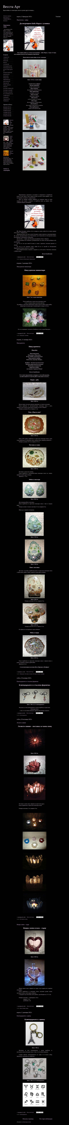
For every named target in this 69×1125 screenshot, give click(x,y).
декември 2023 (6, 108)
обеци (4, 86)
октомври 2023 (6, 112)
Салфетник (5, 95)
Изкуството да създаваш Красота (7, 18)
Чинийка (5, 100)
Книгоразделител (7, 67)
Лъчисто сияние (21, 722)
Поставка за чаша (36, 673)
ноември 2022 (6, 115)
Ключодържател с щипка (24, 1016)
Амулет (5, 58)
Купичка (5, 76)
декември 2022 (6, 114)
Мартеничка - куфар (22, 20)
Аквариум (5, 57)
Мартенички (32, 259)
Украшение (5, 99)
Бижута (5, 60)
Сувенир (26, 335)
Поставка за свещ (28, 673)
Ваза (21, 1008)
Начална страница (28, 1119)
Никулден (22, 335)
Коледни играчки (7, 72)
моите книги (6, 81)
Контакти (5, 20)
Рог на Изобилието (7, 93)
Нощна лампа (25, 1008)
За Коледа (5, 64)
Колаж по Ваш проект (24, 259)
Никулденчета (21, 343)
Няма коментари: (30, 256)
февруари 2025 (6, 106)
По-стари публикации (45, 1119)
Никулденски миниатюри (24, 266)
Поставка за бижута (7, 88)
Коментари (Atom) (27, 1121)
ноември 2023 (6, 110)
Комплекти (5, 74)
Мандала (5, 77)
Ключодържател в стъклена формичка (27, 681)
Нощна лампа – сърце (23, 924)
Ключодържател (23, 715)
